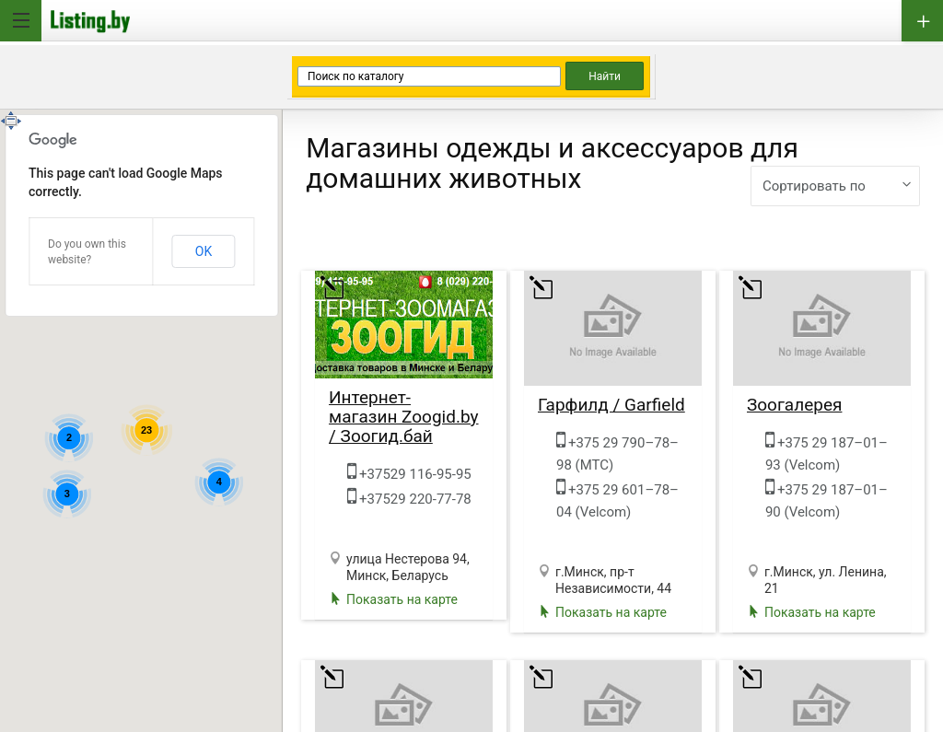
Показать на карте (402, 599)
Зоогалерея (795, 405)
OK (203, 251)
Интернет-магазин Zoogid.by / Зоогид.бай (403, 417)
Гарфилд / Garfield (611, 405)
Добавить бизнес (922, 20)
